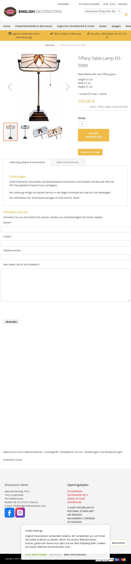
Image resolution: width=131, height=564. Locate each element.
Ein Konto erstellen (89, 4)
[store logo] (32, 11)
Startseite (49, 45)
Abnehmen (55, 554)
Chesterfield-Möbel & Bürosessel (33, 26)
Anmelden (63, 4)
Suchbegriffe (51, 452)
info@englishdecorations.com (29, 505)
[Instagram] (20, 516)
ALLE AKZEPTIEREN (36, 554)
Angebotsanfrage (90, 152)
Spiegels (116, 26)
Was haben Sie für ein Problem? (21, 264)
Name (7, 222)
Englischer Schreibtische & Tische (75, 26)
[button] (110, 4)
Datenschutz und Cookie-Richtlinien (23, 452)
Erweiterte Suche (12, 459)
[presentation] (28, 311)
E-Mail (7, 236)
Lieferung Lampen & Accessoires (27, 162)
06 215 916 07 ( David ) (25, 502)
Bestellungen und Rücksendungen (103, 452)
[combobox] (103, 11)
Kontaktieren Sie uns (71, 452)
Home (6, 26)
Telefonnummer (12, 250)
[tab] (27, 162)
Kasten (103, 26)
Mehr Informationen (68, 162)
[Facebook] (10, 516)
